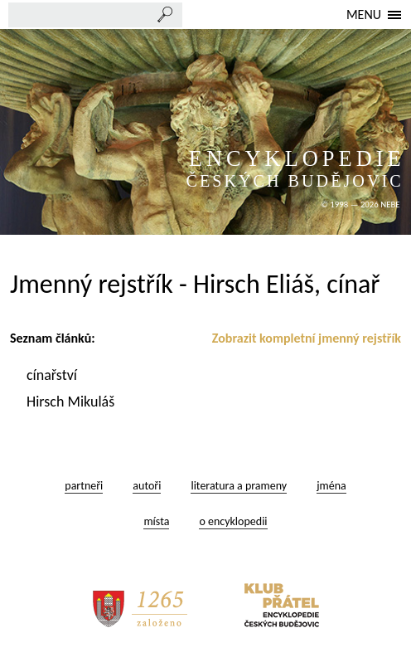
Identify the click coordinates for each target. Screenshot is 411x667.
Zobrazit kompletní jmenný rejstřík (306, 338)
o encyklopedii (233, 521)
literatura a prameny (239, 486)
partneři (84, 486)
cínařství (53, 375)
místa (156, 521)
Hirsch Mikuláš (72, 401)
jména (331, 486)
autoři (147, 486)
